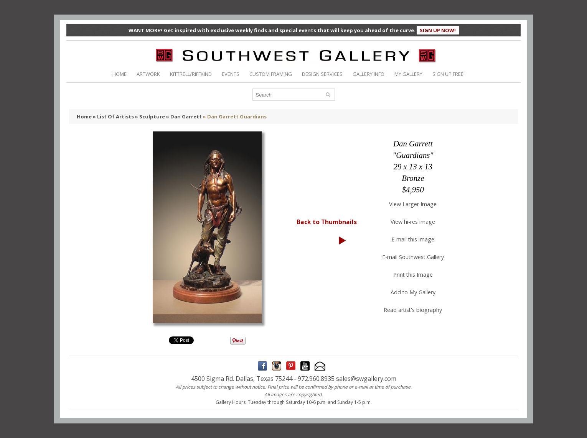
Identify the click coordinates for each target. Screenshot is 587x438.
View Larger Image (413, 204)
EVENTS (230, 74)
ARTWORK (148, 74)
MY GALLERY (408, 74)
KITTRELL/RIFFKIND (191, 74)
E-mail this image (412, 239)
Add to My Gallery (413, 292)
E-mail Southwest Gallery (413, 257)
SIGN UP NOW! (438, 30)
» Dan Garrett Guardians (235, 116)
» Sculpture (150, 116)
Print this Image (413, 274)
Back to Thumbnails (327, 222)
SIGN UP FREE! (448, 74)
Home (84, 116)
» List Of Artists (113, 116)
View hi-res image (413, 221)
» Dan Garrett (184, 116)
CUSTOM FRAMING (270, 74)
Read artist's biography (413, 309)
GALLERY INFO (368, 74)
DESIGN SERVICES (322, 74)
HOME (119, 74)
